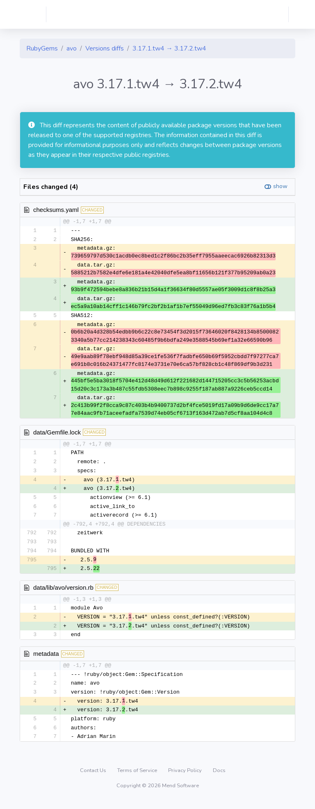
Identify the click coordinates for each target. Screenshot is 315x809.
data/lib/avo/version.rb (63, 591)
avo (71, 48)
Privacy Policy (185, 777)
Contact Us (93, 777)
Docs (219, 777)
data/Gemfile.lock (57, 433)
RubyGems (42, 48)
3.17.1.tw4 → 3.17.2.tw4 (169, 48)
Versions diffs (104, 48)
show (280, 186)
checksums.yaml (56, 209)
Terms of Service (137, 777)
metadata (46, 658)
